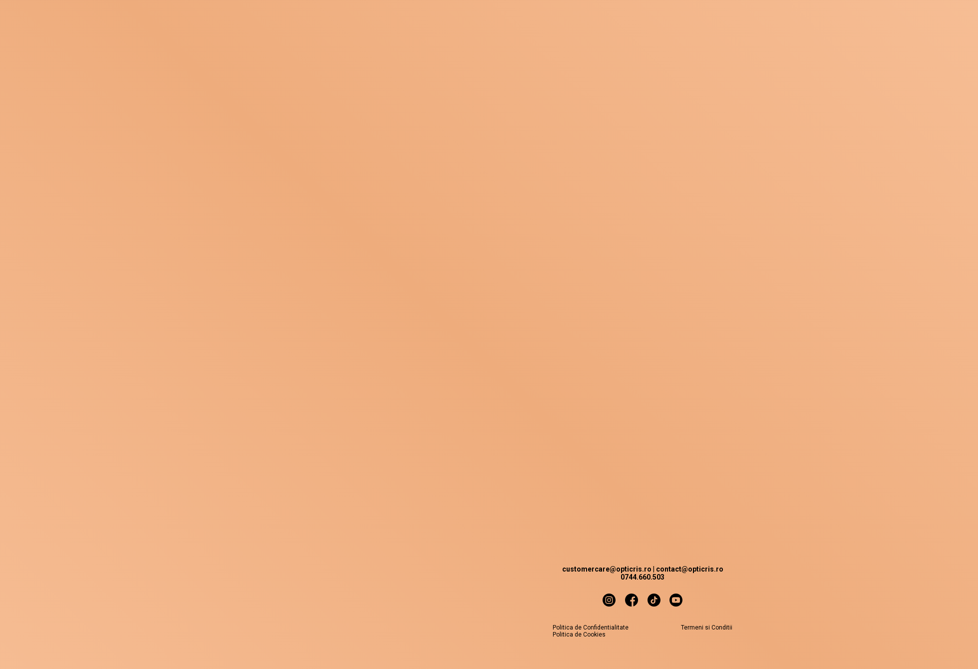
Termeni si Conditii (706, 627)
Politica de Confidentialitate (591, 627)
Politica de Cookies (579, 634)
